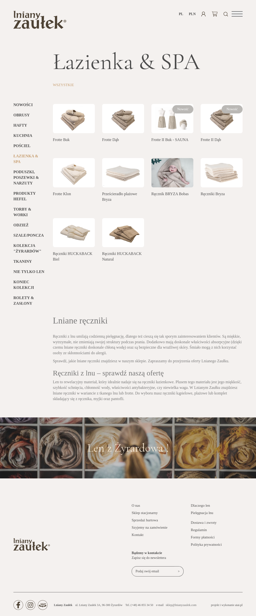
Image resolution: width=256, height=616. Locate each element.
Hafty (20, 126)
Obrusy (21, 116)
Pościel (21, 147)
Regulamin (199, 531)
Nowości (23, 106)
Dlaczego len (200, 507)
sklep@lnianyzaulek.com (180, 606)
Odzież (21, 226)
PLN (192, 14)
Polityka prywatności (206, 546)
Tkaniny (22, 262)
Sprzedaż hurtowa (145, 521)
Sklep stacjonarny (145, 514)
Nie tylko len (28, 273)
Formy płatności (203, 538)
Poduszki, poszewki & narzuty (26, 178)
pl (181, 14)
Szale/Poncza (28, 236)
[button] (237, 14)
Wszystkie (64, 86)
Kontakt (137, 536)
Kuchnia (22, 137)
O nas (136, 507)
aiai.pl (239, 606)
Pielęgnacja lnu (202, 514)
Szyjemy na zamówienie (149, 529)
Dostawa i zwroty (204, 524)
